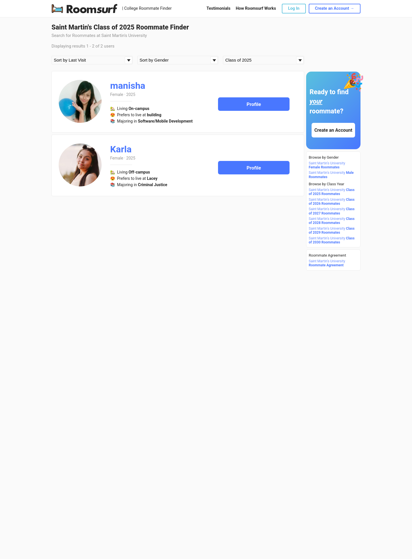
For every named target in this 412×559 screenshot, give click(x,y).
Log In (294, 8)
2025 (130, 94)
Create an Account (333, 130)
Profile (254, 104)
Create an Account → (334, 8)
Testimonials (218, 8)
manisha (127, 85)
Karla (121, 149)
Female (116, 94)
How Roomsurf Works (256, 8)
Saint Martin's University (327, 165)
